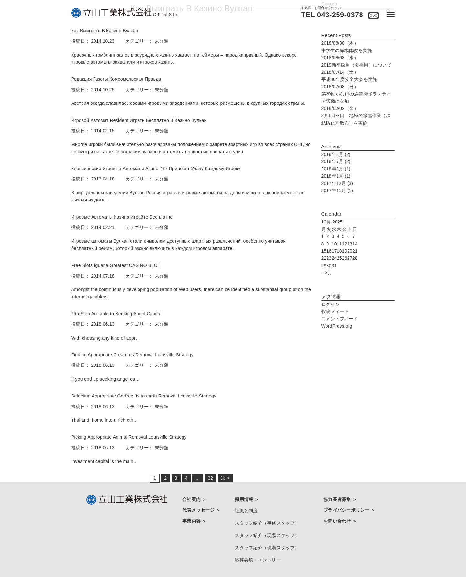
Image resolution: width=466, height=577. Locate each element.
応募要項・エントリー (258, 550)
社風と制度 (246, 509)
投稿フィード (335, 311)
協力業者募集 (337, 499)
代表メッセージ (199, 508)
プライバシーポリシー (347, 508)
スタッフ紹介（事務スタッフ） (267, 519)
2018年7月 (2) (336, 161)
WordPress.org (336, 326)
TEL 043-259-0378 (330, 14)
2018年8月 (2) (336, 154)
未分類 (162, 41)
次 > (225, 478)
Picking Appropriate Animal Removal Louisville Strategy (129, 437)
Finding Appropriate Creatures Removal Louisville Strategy (132, 354)
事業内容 (192, 517)
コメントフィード (339, 318)
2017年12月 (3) (337, 183)
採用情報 (244, 499)
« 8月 (326, 272)
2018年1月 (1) (336, 176)
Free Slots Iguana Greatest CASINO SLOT (116, 265)
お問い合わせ (337, 517)
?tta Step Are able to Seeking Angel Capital (116, 313)
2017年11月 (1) (337, 190)
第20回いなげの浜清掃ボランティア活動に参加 (356, 94)
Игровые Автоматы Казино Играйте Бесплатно (121, 217)
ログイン (330, 304)
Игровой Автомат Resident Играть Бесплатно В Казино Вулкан (139, 120)
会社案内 (192, 499)
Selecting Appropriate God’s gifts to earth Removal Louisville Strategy (143, 395)
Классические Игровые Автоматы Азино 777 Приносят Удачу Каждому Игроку (155, 168)
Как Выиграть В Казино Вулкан (104, 30)
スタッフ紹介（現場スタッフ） (267, 530)
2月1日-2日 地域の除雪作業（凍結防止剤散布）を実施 (356, 115)
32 (210, 478)
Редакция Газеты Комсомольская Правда (116, 79)
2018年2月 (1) (336, 168)
